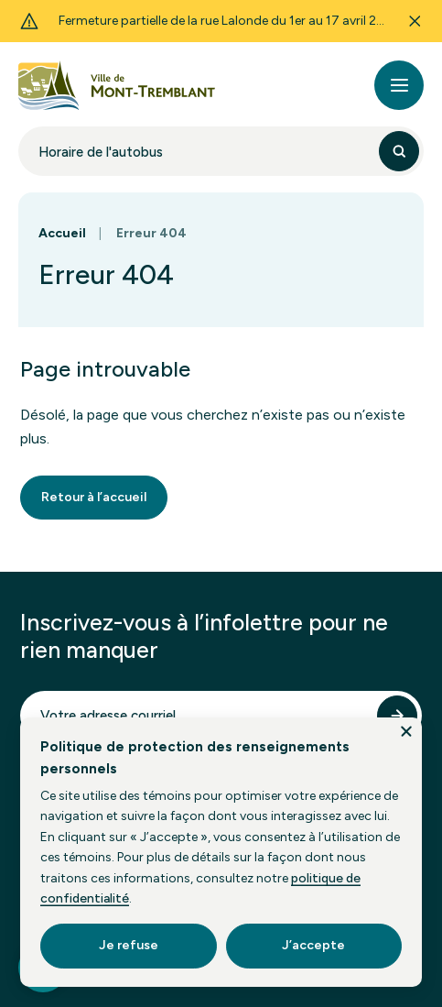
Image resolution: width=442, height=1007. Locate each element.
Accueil (62, 233)
